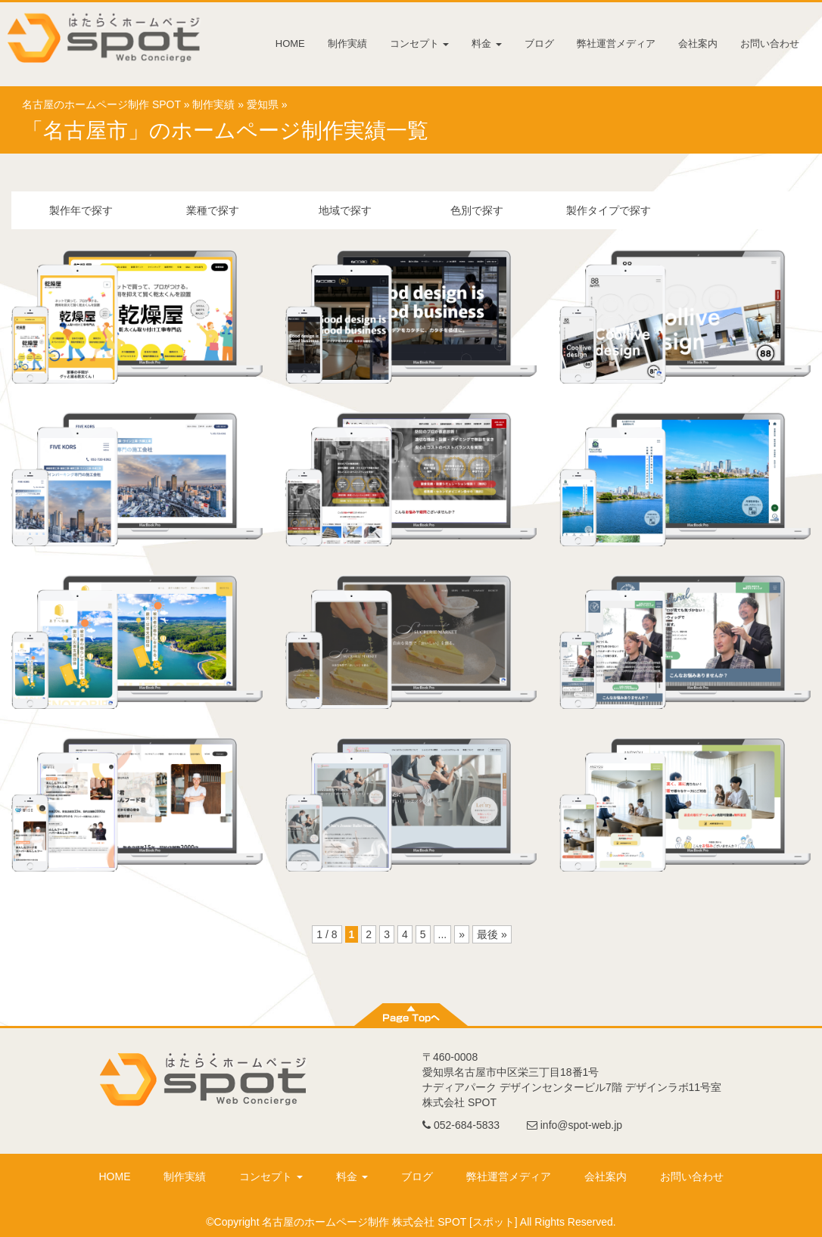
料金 (487, 43)
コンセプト (420, 43)
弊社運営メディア (616, 43)
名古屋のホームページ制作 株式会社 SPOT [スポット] (389, 1222)
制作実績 (347, 43)
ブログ (539, 43)
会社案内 (698, 43)
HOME (290, 43)
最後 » (492, 934)
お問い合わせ (769, 43)
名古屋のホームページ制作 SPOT (101, 104)
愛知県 (263, 104)
